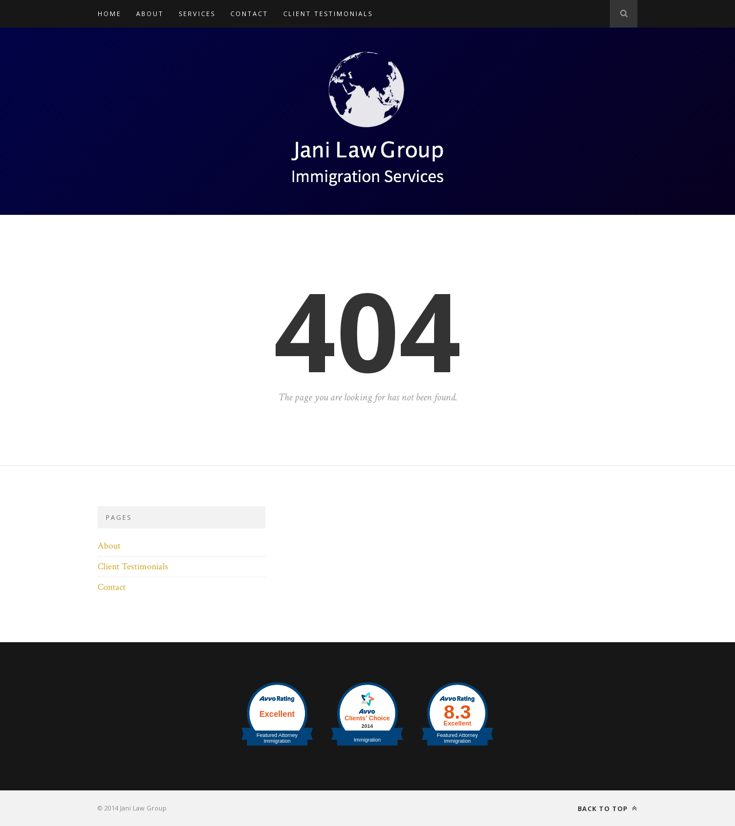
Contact (249, 13)
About (150, 13)
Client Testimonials (328, 13)
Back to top (607, 808)
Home (109, 13)
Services (197, 13)
